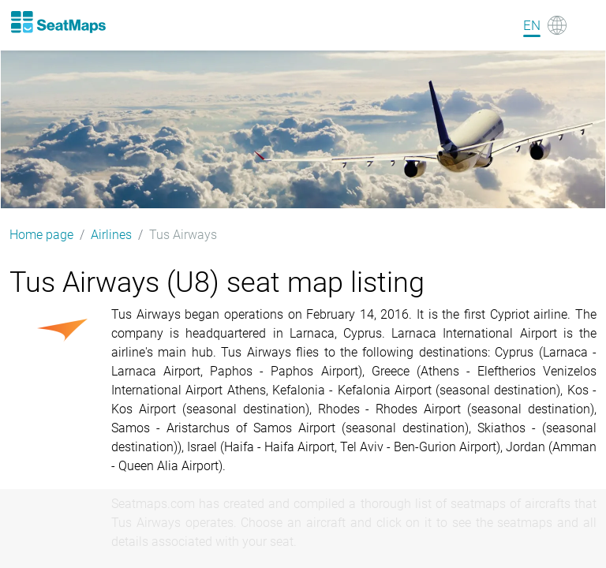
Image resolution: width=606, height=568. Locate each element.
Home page (41, 234)
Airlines (111, 234)
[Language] (545, 25)
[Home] (57, 22)
